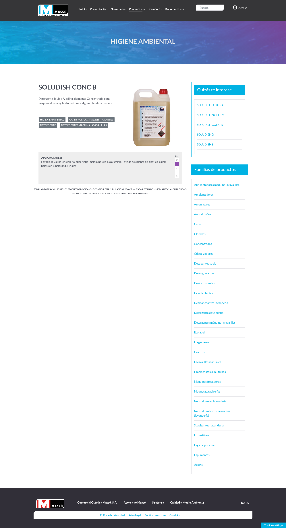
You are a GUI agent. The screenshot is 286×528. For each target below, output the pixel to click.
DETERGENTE (48, 125)
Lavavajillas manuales (207, 362)
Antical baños (202, 214)
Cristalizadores (203, 253)
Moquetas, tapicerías (207, 391)
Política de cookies (155, 515)
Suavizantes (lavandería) (209, 425)
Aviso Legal (134, 515)
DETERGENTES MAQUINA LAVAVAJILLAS (84, 125)
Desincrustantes (204, 283)
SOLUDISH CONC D (210, 124)
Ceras (197, 224)
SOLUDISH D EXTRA (210, 105)
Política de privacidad (112, 515)
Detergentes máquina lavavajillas (214, 322)
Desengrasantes (204, 273)
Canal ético (175, 515)
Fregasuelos (201, 342)
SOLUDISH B (205, 144)
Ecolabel (199, 332)
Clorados (200, 234)
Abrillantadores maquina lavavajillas (216, 184)
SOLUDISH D (205, 134)
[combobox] (210, 8)
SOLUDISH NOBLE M (211, 115)
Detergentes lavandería (208, 312)
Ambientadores (204, 194)
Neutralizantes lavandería (210, 401)
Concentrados (203, 243)
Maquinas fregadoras (207, 381)
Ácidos (198, 464)
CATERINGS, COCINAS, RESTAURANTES (91, 119)
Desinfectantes (203, 293)
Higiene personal (204, 445)
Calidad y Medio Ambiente (187, 502)
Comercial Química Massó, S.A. (97, 502)
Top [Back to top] (245, 502)
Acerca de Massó (135, 502)
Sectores (158, 502)
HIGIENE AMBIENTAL (52, 119)
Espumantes (202, 455)
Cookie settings (273, 525)
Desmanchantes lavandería (211, 302)
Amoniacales (202, 204)
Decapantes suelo (205, 263)
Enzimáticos (201, 435)
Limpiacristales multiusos (210, 371)
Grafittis (199, 352)
